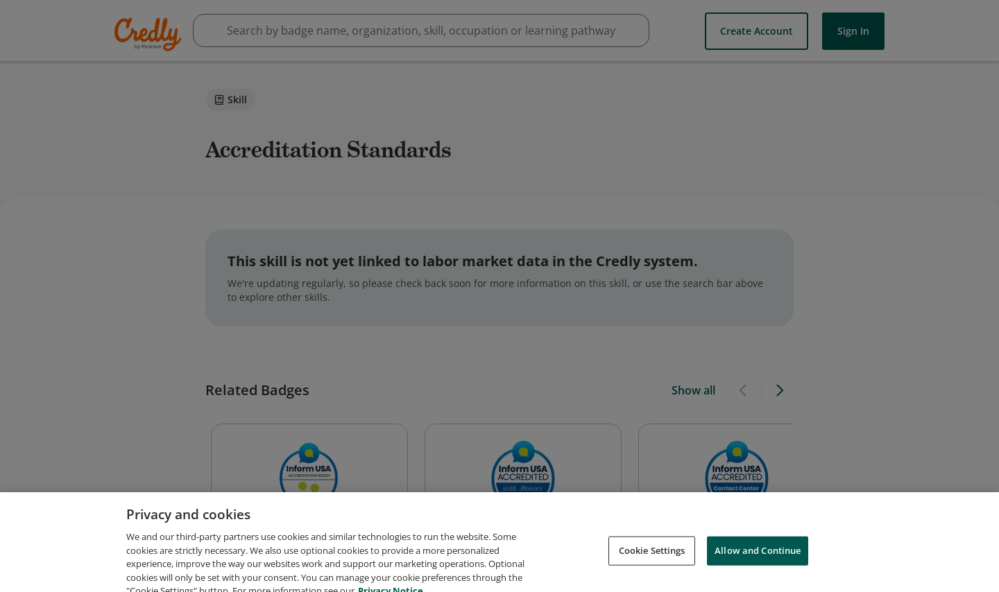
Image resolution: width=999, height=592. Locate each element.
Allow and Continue (758, 561)
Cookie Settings (652, 561)
